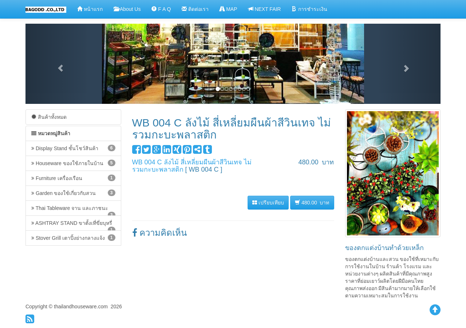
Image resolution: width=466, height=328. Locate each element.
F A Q (161, 9)
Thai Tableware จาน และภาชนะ (73, 210)
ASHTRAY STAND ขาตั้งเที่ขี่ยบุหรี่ (73, 225)
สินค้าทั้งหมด (49, 117)
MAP (228, 9)
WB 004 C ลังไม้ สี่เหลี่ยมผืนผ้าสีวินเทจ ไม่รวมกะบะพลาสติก (192, 166)
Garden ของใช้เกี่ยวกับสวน (73, 193)
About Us (127, 9)
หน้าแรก (90, 9)
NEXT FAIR (264, 9)
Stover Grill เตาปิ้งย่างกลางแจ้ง (73, 237)
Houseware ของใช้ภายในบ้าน (73, 163)
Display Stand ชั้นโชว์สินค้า (73, 148)
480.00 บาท (312, 202)
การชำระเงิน (309, 9)
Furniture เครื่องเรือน (73, 178)
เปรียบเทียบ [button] (268, 203)
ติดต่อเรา (195, 9)
